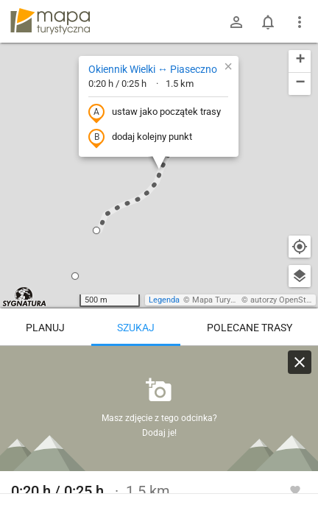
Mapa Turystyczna (225, 300)
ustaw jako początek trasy (154, 112)
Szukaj (136, 327)
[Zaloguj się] (236, 22)
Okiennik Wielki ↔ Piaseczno (152, 69)
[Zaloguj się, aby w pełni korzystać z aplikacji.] (295, 489)
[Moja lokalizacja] (300, 247)
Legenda (164, 300)
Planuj (45, 327)
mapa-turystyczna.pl (50, 21)
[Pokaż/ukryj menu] (299, 22)
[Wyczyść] (299, 362)
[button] (96, 230)
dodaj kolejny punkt (140, 137)
